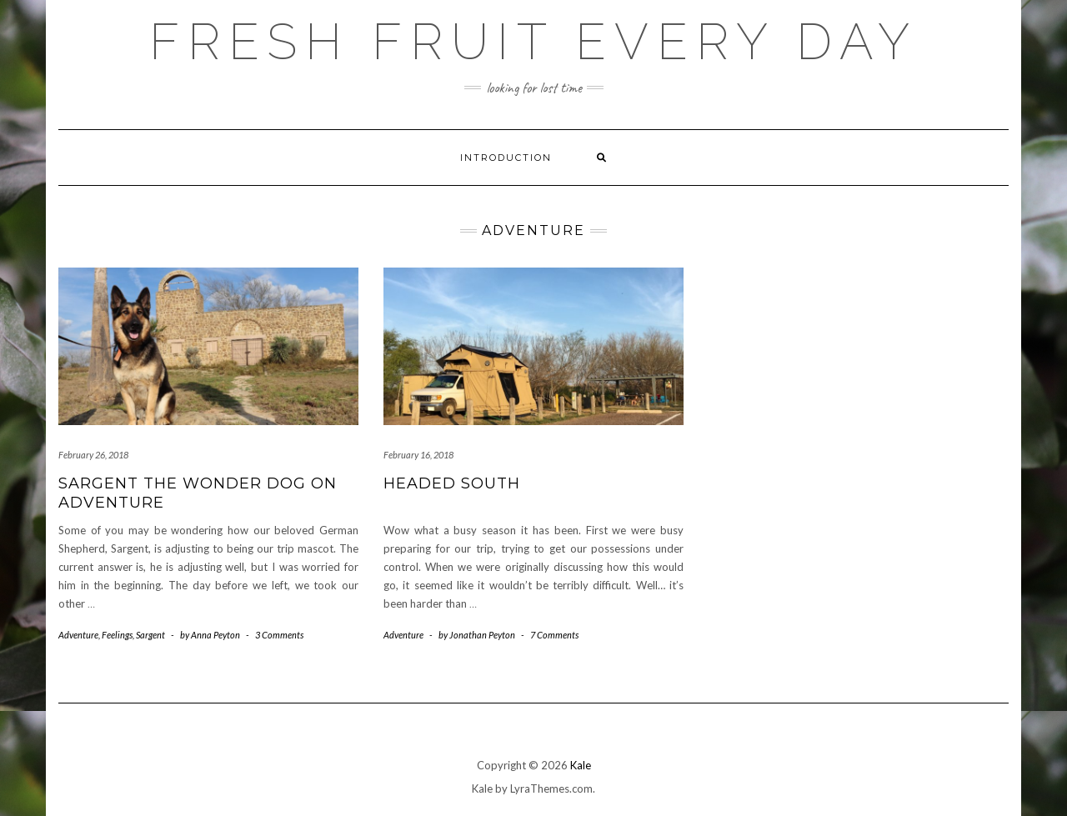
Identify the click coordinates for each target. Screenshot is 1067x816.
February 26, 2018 (93, 454)
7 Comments (554, 634)
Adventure (78, 634)
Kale (580, 765)
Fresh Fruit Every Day (533, 42)
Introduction (506, 157)
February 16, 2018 (418, 454)
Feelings (117, 634)
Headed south (451, 483)
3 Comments (279, 634)
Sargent (150, 634)
